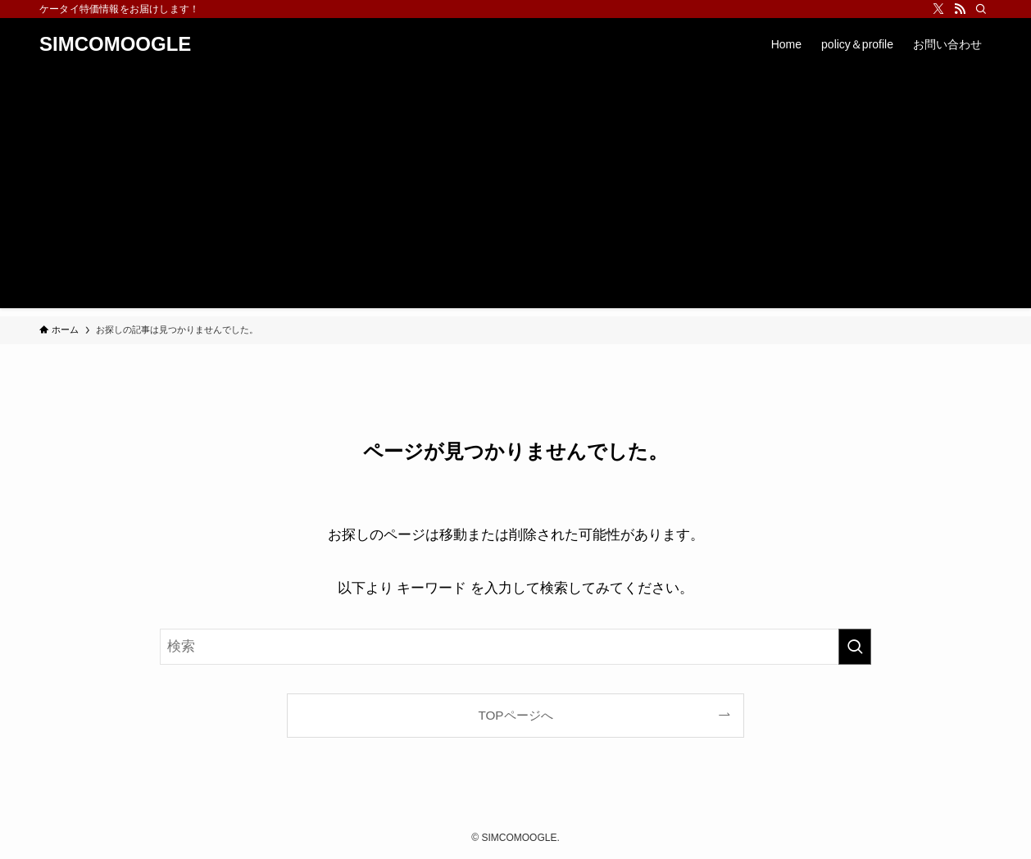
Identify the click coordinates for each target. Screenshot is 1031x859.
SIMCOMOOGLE (115, 44)
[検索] (981, 9)
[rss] (959, 9)
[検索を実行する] (854, 647)
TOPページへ (515, 715)
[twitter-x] (938, 9)
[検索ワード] (515, 647)
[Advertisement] (515, 193)
